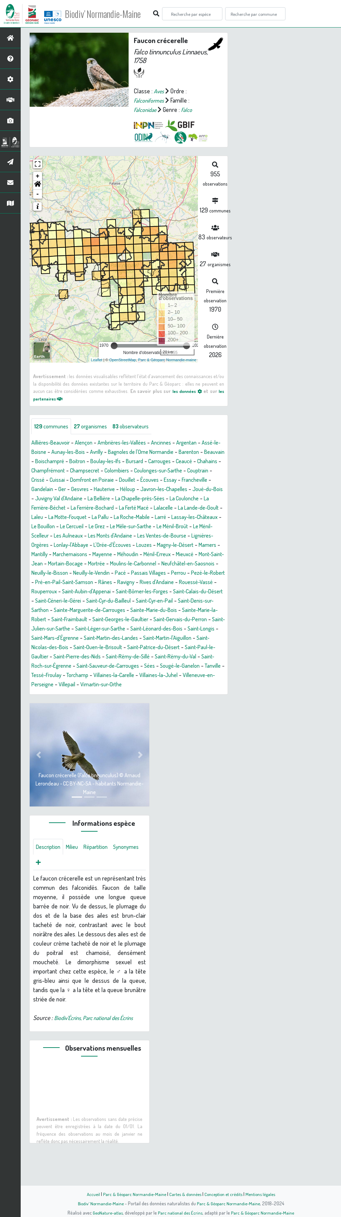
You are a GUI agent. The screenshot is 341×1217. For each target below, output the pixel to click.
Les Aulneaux (88, 545)
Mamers (63, 564)
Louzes (180, 555)
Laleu (201, 517)
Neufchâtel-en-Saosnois (91, 582)
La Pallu (82, 527)
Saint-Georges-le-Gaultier (151, 638)
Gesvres (186, 489)
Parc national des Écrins (180, 1212)
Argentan (203, 443)
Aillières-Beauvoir (52, 443)
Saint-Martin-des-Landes (182, 657)
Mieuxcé (63, 573)
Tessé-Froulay (178, 694)
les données (185, 391)
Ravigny (65, 601)
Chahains (97, 471)
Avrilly (124, 452)
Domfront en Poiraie (187, 480)
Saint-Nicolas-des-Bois (119, 666)
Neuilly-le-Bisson (147, 582)
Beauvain (70, 462)
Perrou (100, 592)
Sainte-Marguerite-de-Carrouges (96, 629)
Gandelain (146, 489)
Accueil (88, 1194)
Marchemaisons (121, 564)
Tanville (147, 694)
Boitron (133, 462)
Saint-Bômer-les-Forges (105, 610)
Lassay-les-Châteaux (187, 527)
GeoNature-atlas (105, 1212)
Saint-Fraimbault (95, 638)
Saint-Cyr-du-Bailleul (99, 620)
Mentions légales (264, 1194)
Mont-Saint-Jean (98, 573)
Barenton (42, 462)
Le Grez (98, 536)
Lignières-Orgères (53, 555)
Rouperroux (180, 601)
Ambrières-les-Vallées (131, 443)
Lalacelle (128, 517)
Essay (88, 489)
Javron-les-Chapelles (84, 499)
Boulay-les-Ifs (164, 462)
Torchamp (213, 694)
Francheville (114, 489)
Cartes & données (185, 1194)
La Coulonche (133, 508)
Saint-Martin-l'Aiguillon (58, 666)
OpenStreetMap (122, 360)
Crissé (128, 480)
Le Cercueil (69, 536)
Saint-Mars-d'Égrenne (120, 657)
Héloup (43, 499)
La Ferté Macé (95, 517)
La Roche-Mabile (118, 527)
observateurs (140, 426)
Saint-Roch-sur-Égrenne (153, 685)
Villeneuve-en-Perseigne (165, 703)
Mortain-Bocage (143, 573)
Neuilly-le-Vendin (194, 582)
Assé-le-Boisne (50, 452)
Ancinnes (175, 443)
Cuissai (149, 480)
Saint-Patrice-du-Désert (60, 675)
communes (53, 426)
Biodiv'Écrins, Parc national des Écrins (100, 1048)
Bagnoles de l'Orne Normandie (174, 452)
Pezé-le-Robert (133, 592)
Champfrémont (131, 471)
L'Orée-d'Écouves (145, 555)
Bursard (196, 462)
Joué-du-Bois (133, 499)
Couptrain (103, 480)
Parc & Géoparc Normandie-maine (167, 360)
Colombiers (208, 471)
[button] (37, 185)
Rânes (42, 601)
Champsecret (172, 471)
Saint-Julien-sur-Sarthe (91, 648)
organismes (95, 426)
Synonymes (50, 892)
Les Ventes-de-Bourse (193, 545)
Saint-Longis (73, 657)
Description (49, 876)
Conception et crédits (225, 1194)
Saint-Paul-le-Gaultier (122, 675)
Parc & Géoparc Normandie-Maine (131, 1194)
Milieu (76, 876)
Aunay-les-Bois (93, 452)
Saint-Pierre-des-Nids (180, 675)
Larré (149, 527)
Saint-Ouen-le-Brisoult (179, 666)
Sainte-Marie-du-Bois (168, 629)
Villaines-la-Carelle (58, 703)
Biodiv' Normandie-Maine (113, 14)
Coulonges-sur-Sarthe (58, 480)
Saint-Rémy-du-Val (95, 685)
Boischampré (103, 462)
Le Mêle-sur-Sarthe (135, 536)
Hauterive (213, 489)
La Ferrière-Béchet (178, 508)
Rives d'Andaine (99, 601)
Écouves (65, 489)
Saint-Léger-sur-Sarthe (153, 648)
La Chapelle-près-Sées (83, 508)
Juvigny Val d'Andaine (182, 499)
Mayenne (156, 564)
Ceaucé (71, 471)
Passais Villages (68, 592)
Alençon (89, 443)
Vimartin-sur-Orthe (54, 713)
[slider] (114, 345)
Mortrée (178, 573)
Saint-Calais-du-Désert (168, 610)
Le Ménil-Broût (182, 536)
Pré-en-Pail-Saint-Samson (190, 592)
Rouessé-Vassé (142, 601)
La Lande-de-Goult (166, 517)
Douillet (40, 489)
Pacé (37, 592)
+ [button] (38, 176)
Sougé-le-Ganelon (110, 694)
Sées (77, 694)
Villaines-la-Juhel (108, 703)
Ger (167, 489)
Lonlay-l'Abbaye (100, 555)
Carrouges (44, 471)
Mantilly (87, 564)
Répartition (101, 876)
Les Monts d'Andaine (135, 545)
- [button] (38, 194)
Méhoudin (184, 564)
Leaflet (96, 360)
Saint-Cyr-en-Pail (151, 620)
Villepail (210, 703)
